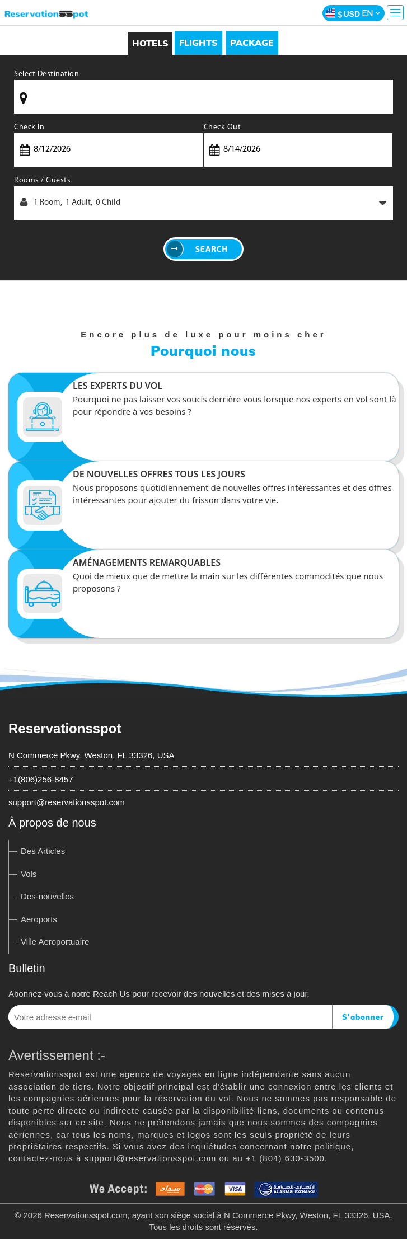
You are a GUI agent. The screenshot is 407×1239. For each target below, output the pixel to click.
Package (252, 42)
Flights (198, 42)
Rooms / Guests (42, 180)
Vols (28, 874)
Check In (29, 127)
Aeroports (39, 919)
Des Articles (43, 851)
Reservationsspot (64, 728)
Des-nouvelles (47, 896)
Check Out (222, 127)
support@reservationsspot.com (66, 802)
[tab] (198, 43)
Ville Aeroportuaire (55, 941)
